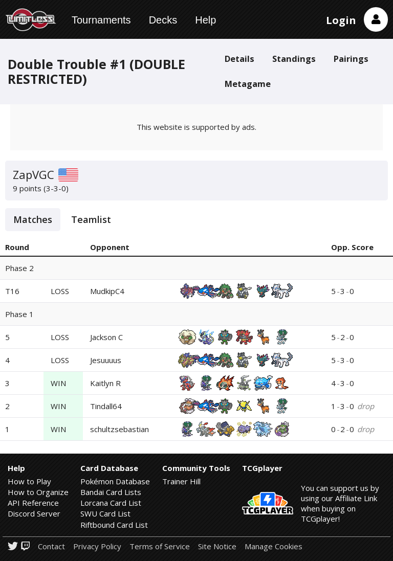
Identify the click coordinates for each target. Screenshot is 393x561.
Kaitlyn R (105, 383)
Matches (32, 219)
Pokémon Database (115, 481)
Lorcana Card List (110, 503)
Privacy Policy (97, 546)
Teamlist (91, 219)
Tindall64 (106, 406)
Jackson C (106, 337)
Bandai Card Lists (110, 492)
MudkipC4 (107, 291)
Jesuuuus (105, 360)
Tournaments (101, 20)
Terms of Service (159, 546)
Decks (163, 20)
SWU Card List (105, 513)
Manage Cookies (273, 546)
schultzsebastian (119, 429)
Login (341, 20)
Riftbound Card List (114, 525)
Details (239, 58)
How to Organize (38, 492)
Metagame (248, 83)
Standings (294, 58)
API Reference (33, 503)
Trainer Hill (181, 481)
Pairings (351, 58)
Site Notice (217, 546)
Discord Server (34, 513)
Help (205, 20)
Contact (51, 546)
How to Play (29, 481)
